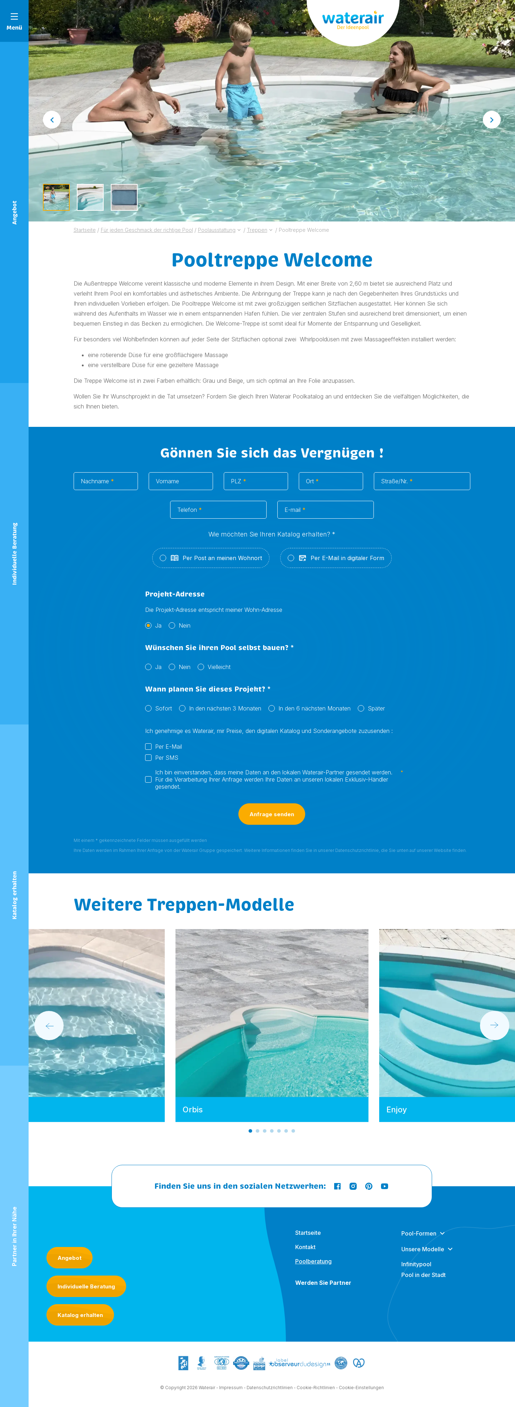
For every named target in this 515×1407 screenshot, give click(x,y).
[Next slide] (492, 120)
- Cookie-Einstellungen (360, 1389)
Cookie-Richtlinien (316, 1389)
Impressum (231, 1389)
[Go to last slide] (52, 120)
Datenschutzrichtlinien (270, 1389)
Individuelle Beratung (86, 1286)
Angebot (69, 1257)
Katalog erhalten (80, 1315)
